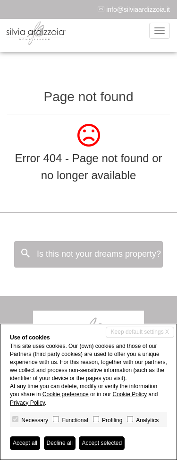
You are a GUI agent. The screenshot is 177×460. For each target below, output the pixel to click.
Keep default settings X (140, 332)
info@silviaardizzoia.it (138, 9)
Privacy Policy (27, 402)
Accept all (25, 443)
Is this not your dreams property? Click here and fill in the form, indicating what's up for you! (92, 254)
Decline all (60, 443)
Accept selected (102, 443)
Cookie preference (65, 394)
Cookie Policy (129, 394)
